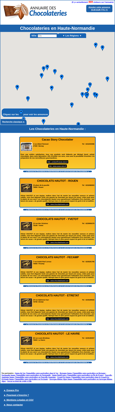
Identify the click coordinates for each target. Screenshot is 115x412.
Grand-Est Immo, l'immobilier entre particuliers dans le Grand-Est (83, 377)
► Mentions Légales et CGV (18, 400)
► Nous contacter (13, 404)
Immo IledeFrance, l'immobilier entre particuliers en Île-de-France (78, 375)
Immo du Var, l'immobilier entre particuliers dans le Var (36, 373)
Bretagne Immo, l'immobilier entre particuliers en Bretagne (82, 373)
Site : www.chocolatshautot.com (57, 204)
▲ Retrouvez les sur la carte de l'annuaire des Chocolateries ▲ (57, 171)
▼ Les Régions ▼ (72, 35)
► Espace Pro (11, 390)
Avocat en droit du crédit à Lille (19, 381)
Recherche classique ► (13, 122)
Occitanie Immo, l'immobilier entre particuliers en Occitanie (24, 379)
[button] (17, 88)
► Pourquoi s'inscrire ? (16, 395)
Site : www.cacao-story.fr (57, 166)
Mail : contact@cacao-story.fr (57, 162)
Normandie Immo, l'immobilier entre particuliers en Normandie (26, 375)
